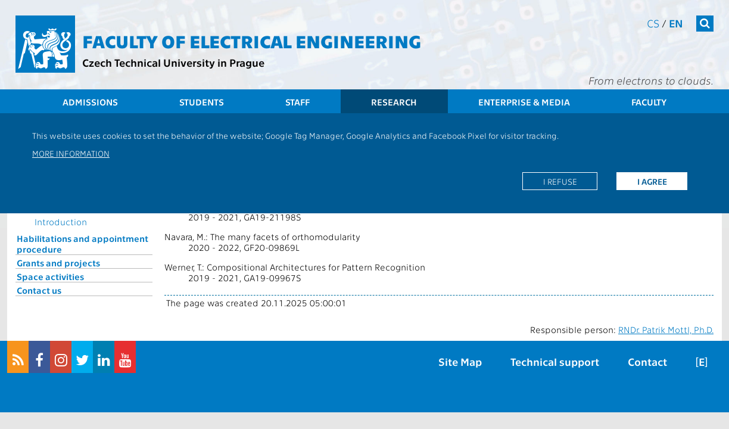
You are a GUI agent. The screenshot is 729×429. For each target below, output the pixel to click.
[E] (702, 361)
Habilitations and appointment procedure (82, 243)
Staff (297, 102)
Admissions (90, 102)
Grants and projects (58, 262)
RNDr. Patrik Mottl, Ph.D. (666, 329)
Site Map (460, 361)
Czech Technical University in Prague (173, 62)
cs (653, 23)
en (676, 23)
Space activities (50, 276)
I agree (652, 181)
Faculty (648, 102)
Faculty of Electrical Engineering (251, 40)
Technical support (554, 361)
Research (394, 102)
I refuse (560, 181)
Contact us (39, 290)
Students (201, 102)
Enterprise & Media (524, 102)
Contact (647, 361)
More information (71, 153)
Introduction (61, 221)
